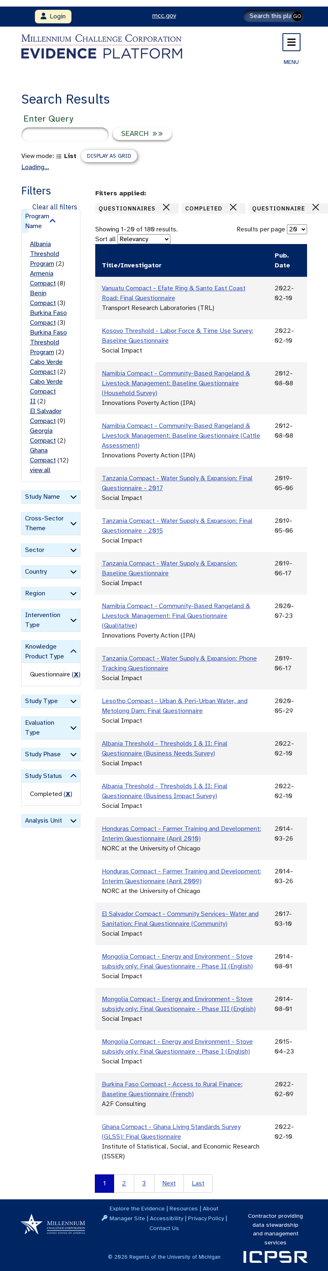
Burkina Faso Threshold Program (48, 342)
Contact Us (164, 1228)
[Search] (273, 16)
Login (53, 16)
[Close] (166, 207)
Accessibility (166, 1218)
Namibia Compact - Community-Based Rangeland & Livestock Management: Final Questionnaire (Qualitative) (176, 616)
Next (169, 1183)
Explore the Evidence (137, 1208)
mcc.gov (164, 15)
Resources (184, 1208)
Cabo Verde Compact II (46, 391)
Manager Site (127, 1218)
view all (40, 470)
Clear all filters (54, 207)
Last (198, 1183)
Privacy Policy (206, 1218)
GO (297, 16)
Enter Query (48, 118)
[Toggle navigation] (291, 42)
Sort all (105, 239)
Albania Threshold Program (44, 254)
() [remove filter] (76, 674)
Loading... (35, 167)
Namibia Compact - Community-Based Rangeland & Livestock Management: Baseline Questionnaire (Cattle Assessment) (181, 436)
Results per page (260, 229)
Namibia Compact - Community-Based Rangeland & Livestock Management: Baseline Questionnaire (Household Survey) (176, 383)
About (210, 1208)
